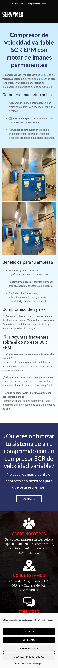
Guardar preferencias (29, 656)
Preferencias (29, 648)
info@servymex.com (36, 4)
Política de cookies (23, 664)
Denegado (29, 640)
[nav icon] (51, 14)
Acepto (29, 631)
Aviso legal (36, 664)
